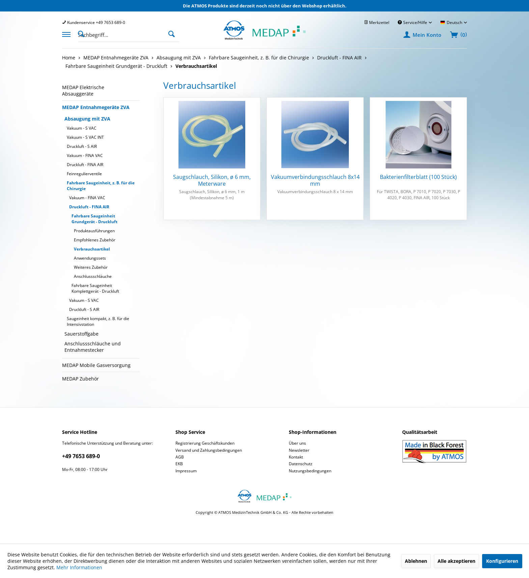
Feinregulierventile (84, 174)
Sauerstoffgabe (81, 334)
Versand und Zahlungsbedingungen (208, 450)
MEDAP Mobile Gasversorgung (96, 365)
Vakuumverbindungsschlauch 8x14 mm (315, 180)
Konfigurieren (502, 561)
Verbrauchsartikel (92, 249)
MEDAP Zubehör (80, 378)
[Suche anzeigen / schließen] (83, 33)
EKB (179, 464)
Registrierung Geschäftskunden (204, 443)
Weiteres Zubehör (91, 267)
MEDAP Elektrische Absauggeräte (83, 90)
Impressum (186, 471)
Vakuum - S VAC (81, 128)
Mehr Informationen (79, 567)
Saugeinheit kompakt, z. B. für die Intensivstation (98, 321)
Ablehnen (416, 561)
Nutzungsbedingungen (310, 471)
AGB (179, 457)
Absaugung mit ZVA (87, 118)
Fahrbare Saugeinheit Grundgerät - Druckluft (94, 219)
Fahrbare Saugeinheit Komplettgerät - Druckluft (95, 288)
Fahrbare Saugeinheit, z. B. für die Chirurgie (101, 185)
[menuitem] (93, 22)
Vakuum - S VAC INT (85, 137)
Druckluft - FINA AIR (85, 164)
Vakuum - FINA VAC (85, 155)
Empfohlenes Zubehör (94, 240)
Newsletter (299, 450)
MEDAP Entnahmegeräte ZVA (96, 107)
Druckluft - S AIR (82, 146)
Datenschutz (300, 464)
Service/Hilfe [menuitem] (413, 22)
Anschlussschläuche (93, 276)
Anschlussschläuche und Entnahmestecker (92, 346)
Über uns (297, 443)
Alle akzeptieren (456, 561)
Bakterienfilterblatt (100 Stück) (418, 177)
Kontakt (296, 457)
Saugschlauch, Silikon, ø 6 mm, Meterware (212, 180)
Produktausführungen (94, 231)
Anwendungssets (90, 258)
